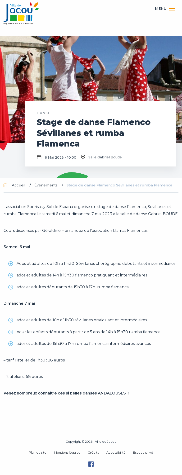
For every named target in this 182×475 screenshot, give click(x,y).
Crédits (93, 452)
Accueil (15, 185)
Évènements (46, 185)
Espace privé (143, 452)
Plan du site (37, 452)
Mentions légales (67, 452)
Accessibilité (116, 452)
